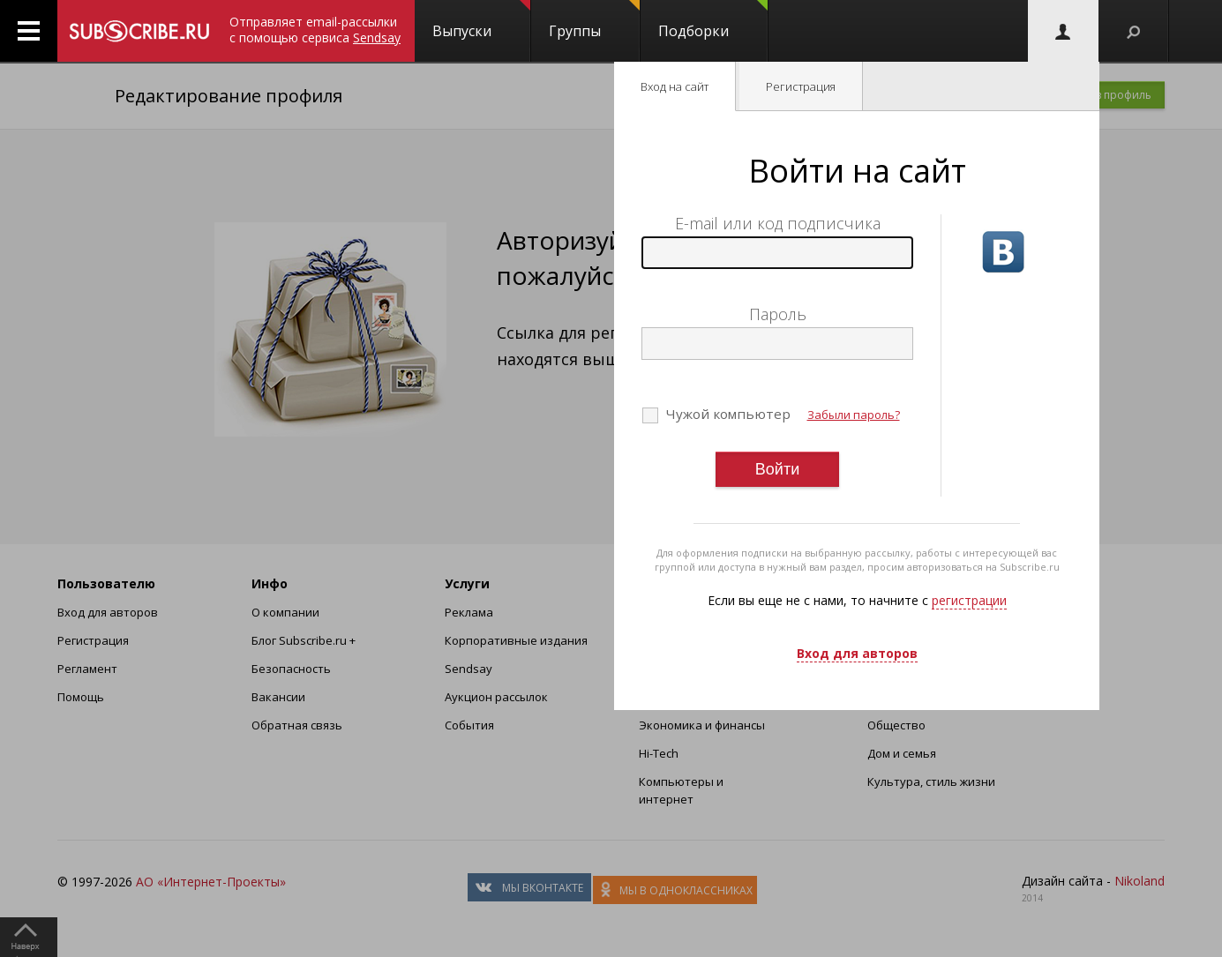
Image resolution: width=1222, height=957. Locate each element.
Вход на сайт (674, 86)
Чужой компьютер (727, 413)
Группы (594, 20)
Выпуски (481, 20)
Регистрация (801, 86)
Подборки (713, 20)
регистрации (969, 600)
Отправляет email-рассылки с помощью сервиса (315, 29)
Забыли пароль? (853, 414)
